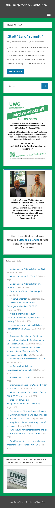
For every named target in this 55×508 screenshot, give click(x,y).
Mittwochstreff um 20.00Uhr (23, 276)
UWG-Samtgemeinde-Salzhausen (25, 5)
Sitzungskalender (29, 239)
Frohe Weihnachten (18, 298)
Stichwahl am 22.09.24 (20, 377)
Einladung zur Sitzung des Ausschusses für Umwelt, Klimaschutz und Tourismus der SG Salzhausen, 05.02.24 (27, 415)
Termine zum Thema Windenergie (25, 291)
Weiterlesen (14, 71)
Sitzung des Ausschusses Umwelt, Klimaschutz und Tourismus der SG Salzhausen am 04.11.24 (24, 351)
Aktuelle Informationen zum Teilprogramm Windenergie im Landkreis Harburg (25, 317)
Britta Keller (38, 41)
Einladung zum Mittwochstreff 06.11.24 (27, 358)
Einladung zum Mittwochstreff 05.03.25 (27, 268)
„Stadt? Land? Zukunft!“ (25, 36)
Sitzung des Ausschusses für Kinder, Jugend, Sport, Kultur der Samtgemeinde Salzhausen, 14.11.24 (25, 340)
